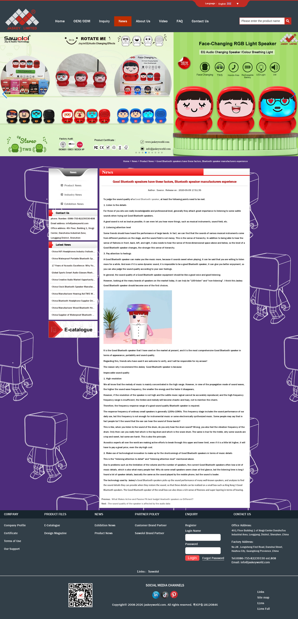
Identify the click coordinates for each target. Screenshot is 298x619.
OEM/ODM (81, 21)
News (123, 21)
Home (60, 21)
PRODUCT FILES (55, 514)
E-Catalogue (52, 525)
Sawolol (153, 571)
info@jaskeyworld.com (255, 562)
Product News (147, 161)
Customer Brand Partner (151, 525)
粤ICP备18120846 (205, 605)
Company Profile (15, 525)
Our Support (12, 549)
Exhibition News (74, 204)
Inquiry (104, 21)
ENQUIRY (191, 514)
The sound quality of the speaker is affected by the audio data (139, 503)
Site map (263, 597)
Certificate (11, 533)
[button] (136, 152)
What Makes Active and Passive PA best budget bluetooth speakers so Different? (152, 499)
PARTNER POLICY (147, 514)
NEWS (99, 514)
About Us (143, 21)
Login (192, 558)
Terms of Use (12, 541)
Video (163, 21)
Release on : (172, 190)
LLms (260, 603)
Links (260, 592)
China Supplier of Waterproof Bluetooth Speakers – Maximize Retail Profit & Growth (94, 314)
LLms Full (263, 609)
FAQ (180, 21)
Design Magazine (55, 533)
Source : (161, 190)
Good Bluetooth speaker (147, 199)
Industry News (73, 194)
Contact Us (200, 21)
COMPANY (11, 514)
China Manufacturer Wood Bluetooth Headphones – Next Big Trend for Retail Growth (95, 307)
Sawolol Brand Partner (149, 533)
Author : (152, 190)
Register (190, 525)
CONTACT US (242, 514)
